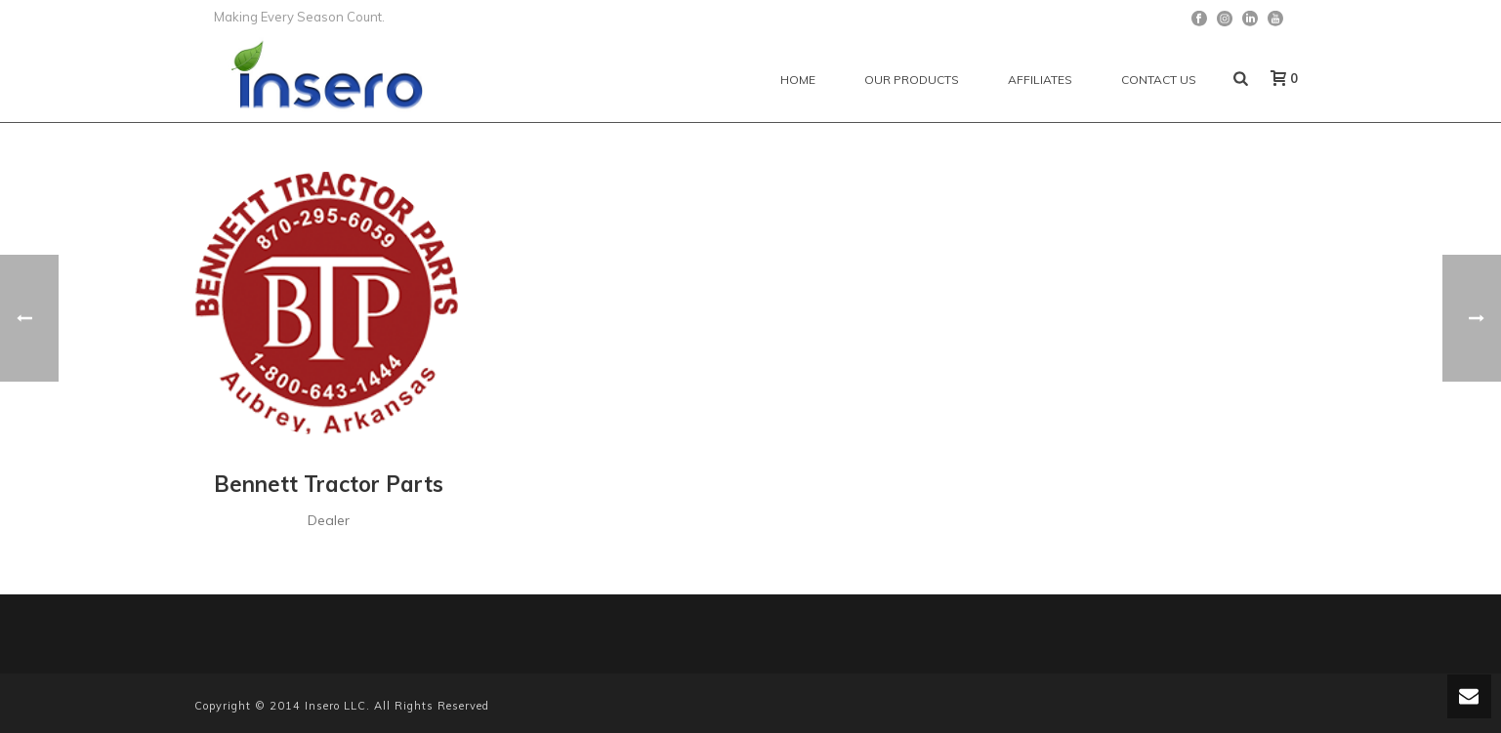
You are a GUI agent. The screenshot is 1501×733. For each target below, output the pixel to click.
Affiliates (1040, 79)
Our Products (911, 79)
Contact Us (1158, 79)
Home (797, 79)
